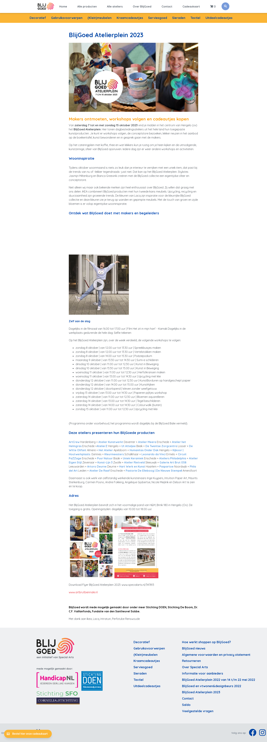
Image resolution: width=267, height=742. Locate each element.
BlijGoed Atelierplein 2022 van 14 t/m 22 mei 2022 (218, 679)
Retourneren (191, 660)
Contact (167, 6)
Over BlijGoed (142, 6)
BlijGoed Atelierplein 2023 (201, 692)
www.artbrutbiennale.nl (83, 592)
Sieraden (178, 17)
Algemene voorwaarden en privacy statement (216, 654)
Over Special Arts (195, 667)
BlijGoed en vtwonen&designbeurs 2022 (211, 685)
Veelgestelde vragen (197, 711)
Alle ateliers (115, 6)
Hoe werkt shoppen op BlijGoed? (206, 642)
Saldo (186, 704)
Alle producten (87, 6)
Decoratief (38, 17)
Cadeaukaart (191, 6)
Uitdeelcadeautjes (219, 17)
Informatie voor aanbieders (202, 673)
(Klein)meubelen (100, 17)
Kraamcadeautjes (130, 17)
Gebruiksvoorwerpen (66, 17)
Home (63, 6)
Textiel (195, 17)
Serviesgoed (157, 17)
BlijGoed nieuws (193, 648)
